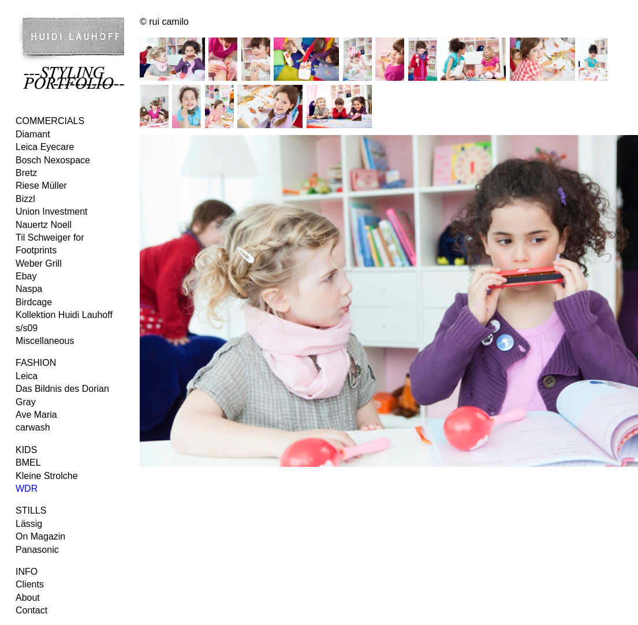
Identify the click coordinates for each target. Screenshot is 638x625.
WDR (27, 488)
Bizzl (25, 199)
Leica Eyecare (45, 147)
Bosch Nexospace (53, 160)
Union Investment (52, 211)
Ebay (26, 276)
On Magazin (40, 536)
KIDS (26, 450)
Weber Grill (39, 263)
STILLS (31, 510)
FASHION (36, 363)
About (28, 597)
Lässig (29, 524)
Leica (27, 376)
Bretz (26, 173)
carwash (33, 427)
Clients (30, 584)
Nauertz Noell (44, 225)
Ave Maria (36, 415)
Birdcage (34, 302)
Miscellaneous (45, 341)
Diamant (33, 134)
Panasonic (37, 550)
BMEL (28, 462)
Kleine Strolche (47, 476)
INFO (27, 572)
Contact (31, 610)
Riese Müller (41, 185)
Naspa (29, 289)
